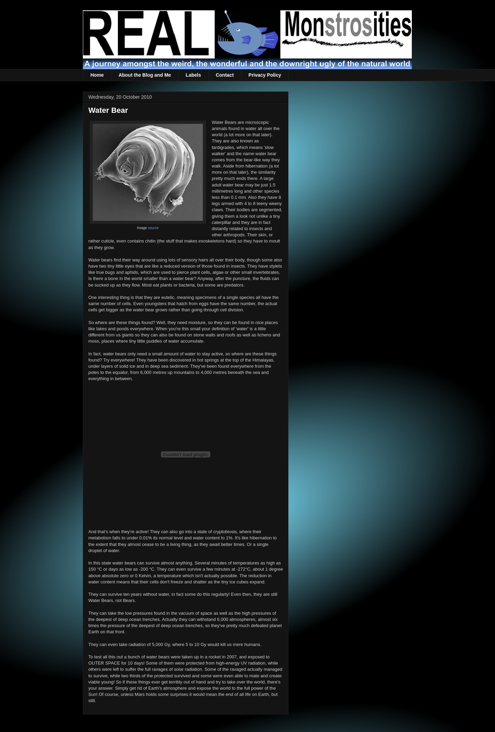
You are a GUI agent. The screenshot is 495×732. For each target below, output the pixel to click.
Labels (193, 75)
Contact (225, 75)
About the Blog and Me (145, 75)
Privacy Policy (265, 75)
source (153, 228)
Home (97, 75)
